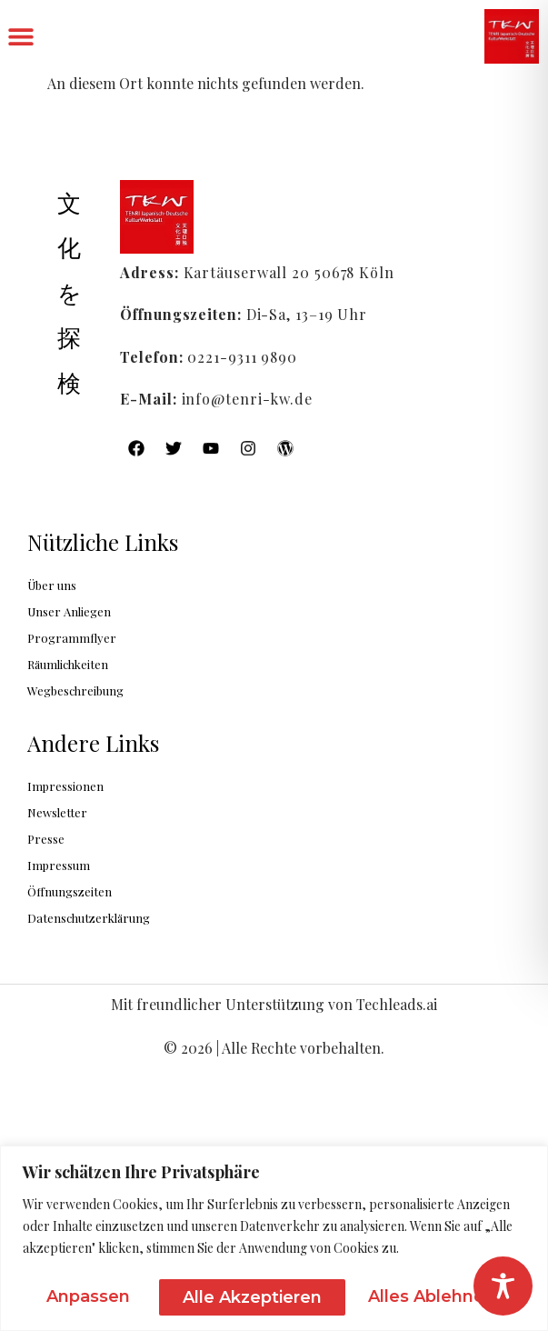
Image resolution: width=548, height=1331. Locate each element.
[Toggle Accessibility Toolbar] (503, 1286)
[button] (20, 36)
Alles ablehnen (249, 1286)
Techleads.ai (396, 1004)
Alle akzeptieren (434, 1286)
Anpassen (89, 1286)
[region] (274, 1228)
